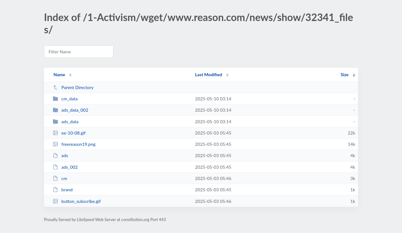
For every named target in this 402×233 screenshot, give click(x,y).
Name (59, 74)
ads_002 (65, 167)
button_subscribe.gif (76, 201)
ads (60, 155)
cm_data (65, 98)
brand (63, 189)
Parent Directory (73, 87)
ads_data (66, 121)
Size (345, 74)
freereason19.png (74, 144)
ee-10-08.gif (69, 132)
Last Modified (208, 74)
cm (60, 178)
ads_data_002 (70, 110)
